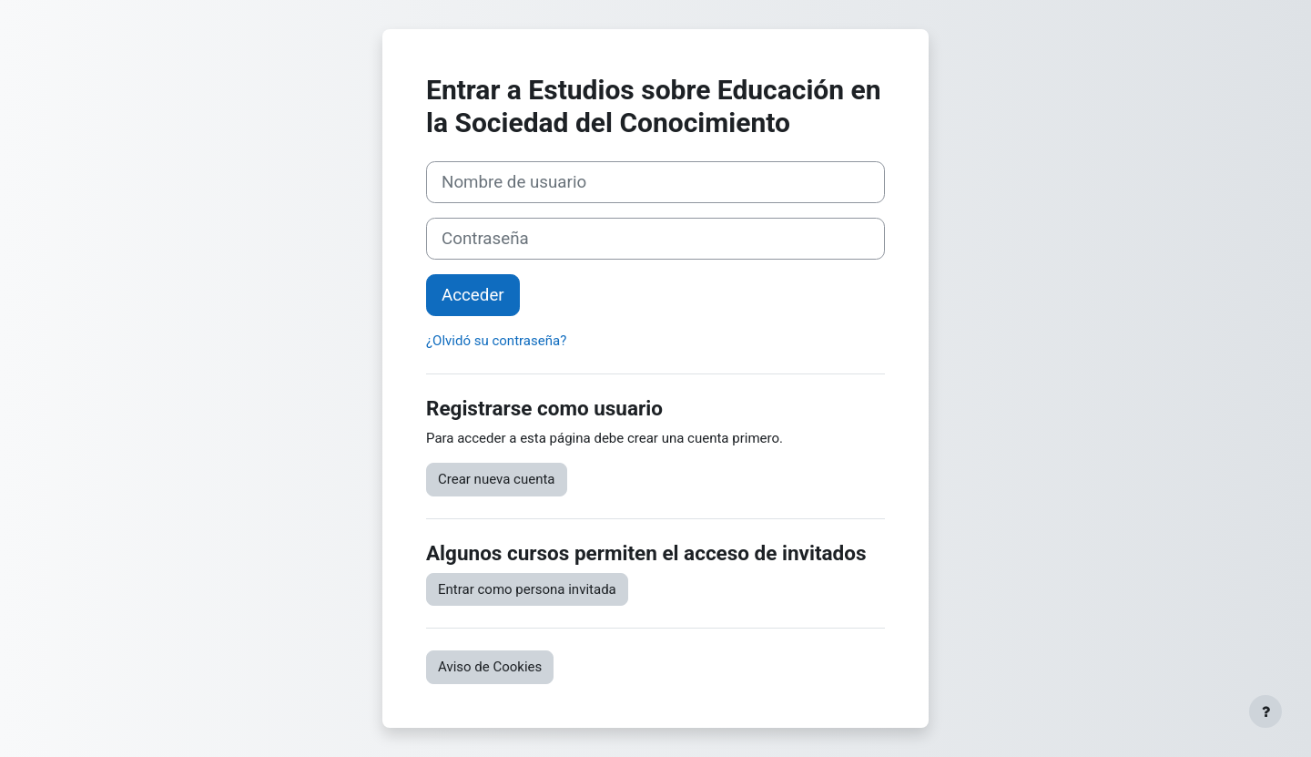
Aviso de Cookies (490, 667)
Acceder (473, 295)
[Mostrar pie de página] (1265, 711)
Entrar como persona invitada (527, 589)
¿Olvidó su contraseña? (496, 340)
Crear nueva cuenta (496, 479)
